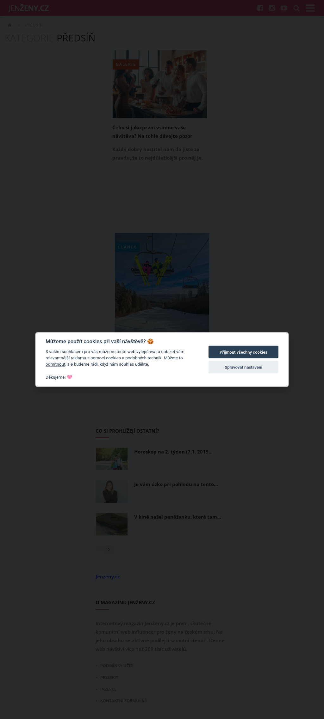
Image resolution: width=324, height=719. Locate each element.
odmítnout (55, 364)
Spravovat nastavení (243, 367)
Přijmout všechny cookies (243, 352)
